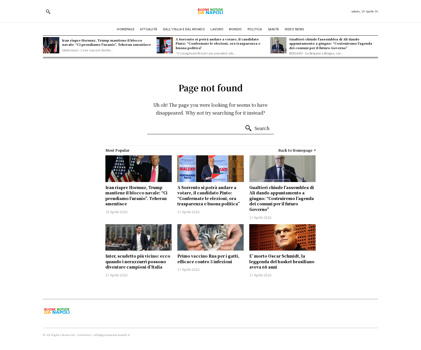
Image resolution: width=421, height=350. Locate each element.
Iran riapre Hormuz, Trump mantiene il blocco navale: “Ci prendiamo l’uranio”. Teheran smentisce (106, 42)
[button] (48, 11)
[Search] (257, 128)
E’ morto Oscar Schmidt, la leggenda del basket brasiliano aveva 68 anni (281, 261)
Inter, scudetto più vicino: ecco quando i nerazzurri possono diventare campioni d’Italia (137, 261)
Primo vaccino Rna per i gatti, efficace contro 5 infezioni (208, 258)
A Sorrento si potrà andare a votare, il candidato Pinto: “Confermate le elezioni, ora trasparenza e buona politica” (218, 43)
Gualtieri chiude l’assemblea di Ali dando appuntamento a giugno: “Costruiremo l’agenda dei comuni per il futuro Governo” (330, 43)
